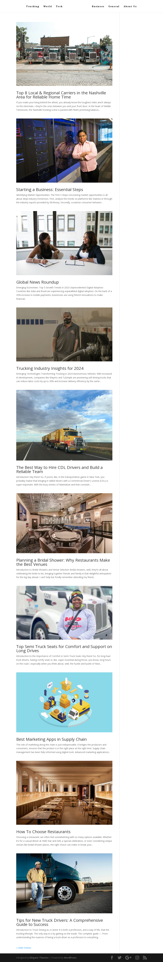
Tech (59, 6)
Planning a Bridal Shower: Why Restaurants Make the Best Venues (63, 562)
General (114, 6)
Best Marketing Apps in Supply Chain (51, 739)
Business (98, 6)
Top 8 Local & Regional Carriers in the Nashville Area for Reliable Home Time (61, 95)
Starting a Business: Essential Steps (49, 189)
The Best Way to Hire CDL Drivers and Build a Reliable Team (59, 469)
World (47, 6)
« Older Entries (23, 947)
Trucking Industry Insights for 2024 (50, 368)
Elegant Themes (39, 957)
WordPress (70, 957)
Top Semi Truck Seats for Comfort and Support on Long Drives (64, 648)
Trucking (32, 6)
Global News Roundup (37, 282)
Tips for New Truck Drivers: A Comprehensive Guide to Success (59, 922)
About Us (130, 6)
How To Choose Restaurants (43, 831)
